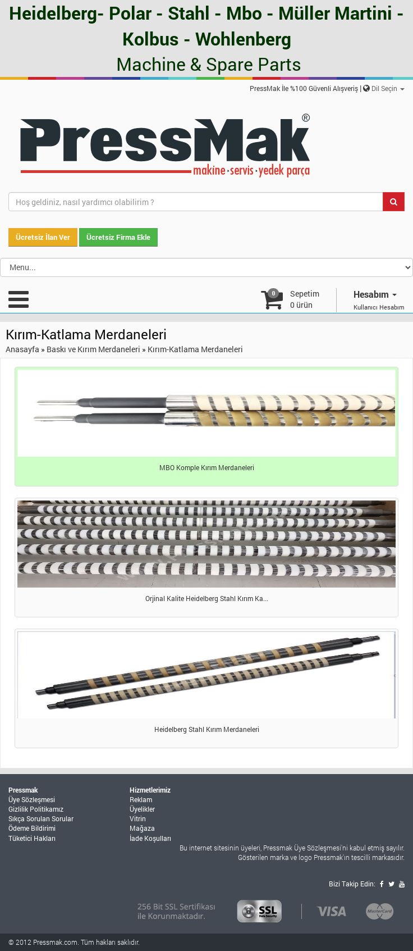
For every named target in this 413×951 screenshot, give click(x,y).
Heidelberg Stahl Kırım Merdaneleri (206, 729)
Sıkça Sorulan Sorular (41, 818)
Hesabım (375, 294)
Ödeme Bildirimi (32, 827)
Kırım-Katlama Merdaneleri (195, 349)
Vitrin (138, 818)
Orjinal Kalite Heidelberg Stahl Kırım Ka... (206, 598)
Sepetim (304, 299)
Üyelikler (142, 808)
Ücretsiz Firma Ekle (118, 237)
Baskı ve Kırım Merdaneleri (93, 349)
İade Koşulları (150, 838)
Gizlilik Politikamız (35, 808)
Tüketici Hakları (32, 838)
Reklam (141, 799)
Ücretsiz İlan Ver (43, 237)
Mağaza (142, 827)
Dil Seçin (388, 88)
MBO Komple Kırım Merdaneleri (206, 467)
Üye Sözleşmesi (31, 799)
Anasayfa (22, 349)
